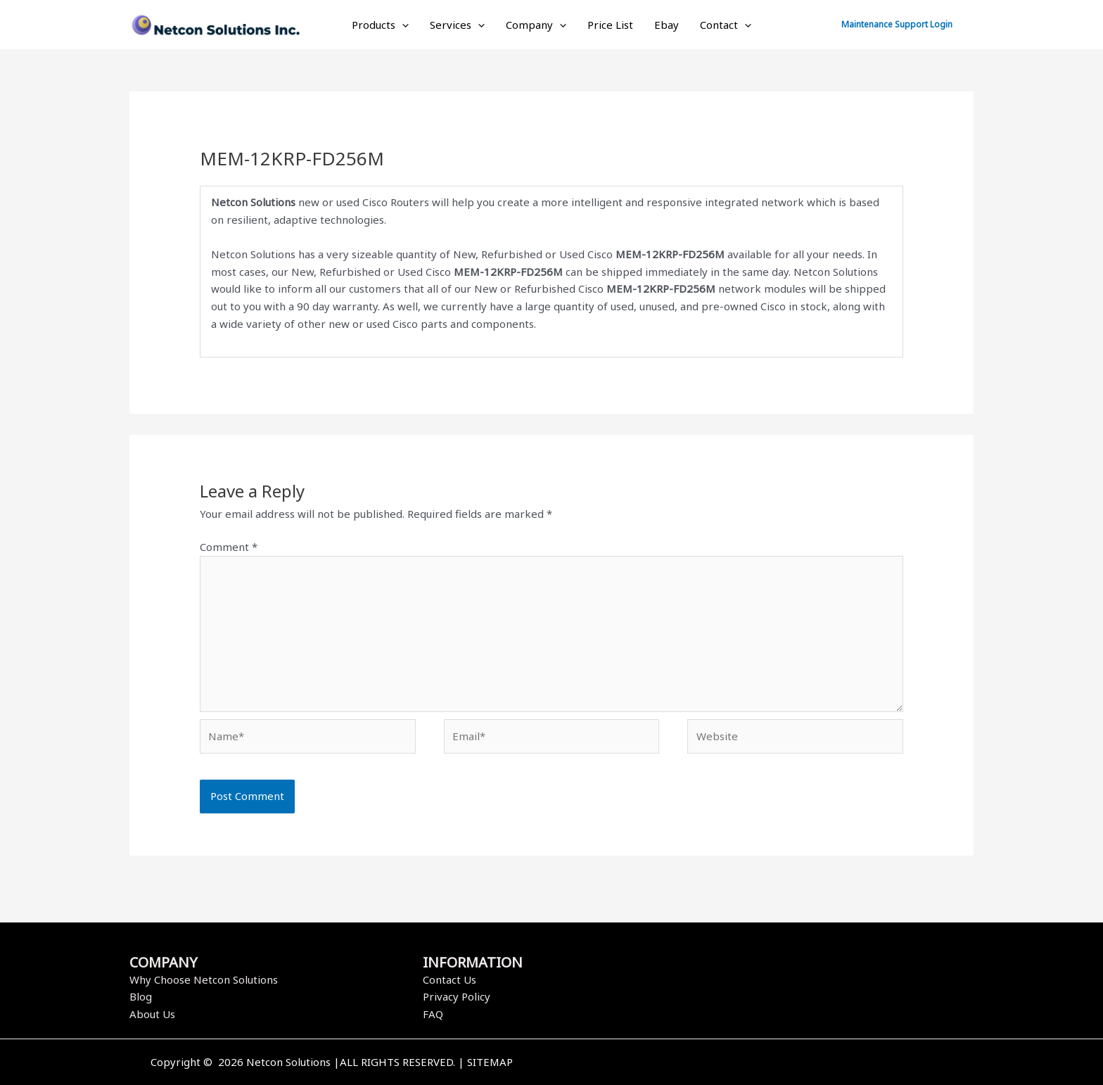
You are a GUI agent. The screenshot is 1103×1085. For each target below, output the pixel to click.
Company (536, 24)
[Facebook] (750, 1063)
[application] (402, 24)
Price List (610, 25)
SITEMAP (490, 1062)
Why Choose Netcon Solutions (203, 979)
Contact (725, 24)
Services (457, 24)
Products (380, 24)
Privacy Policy (456, 996)
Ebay (666, 25)
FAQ (433, 1014)
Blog (140, 996)
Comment (228, 547)
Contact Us (449, 979)
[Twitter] (771, 1063)
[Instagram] (792, 1063)
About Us (152, 1014)
